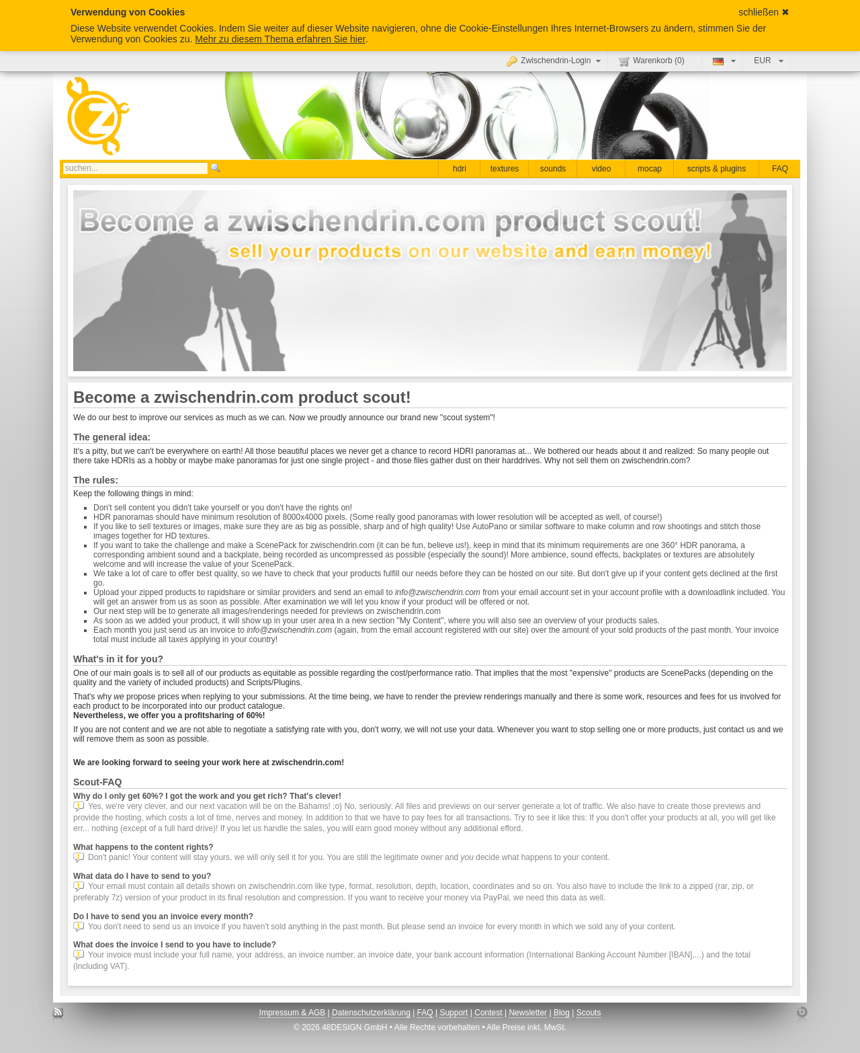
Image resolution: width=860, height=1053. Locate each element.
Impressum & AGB (292, 1012)
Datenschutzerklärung (371, 1012)
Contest (488, 1012)
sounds (553, 168)
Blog (562, 1012)
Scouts (588, 1012)
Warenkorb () (651, 61)
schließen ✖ (763, 12)
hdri (459, 168)
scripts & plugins (716, 168)
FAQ (780, 168)
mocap (650, 168)
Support (453, 1012)
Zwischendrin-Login (555, 60)
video (601, 168)
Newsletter (528, 1012)
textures (504, 168)
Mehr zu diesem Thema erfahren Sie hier (280, 39)
